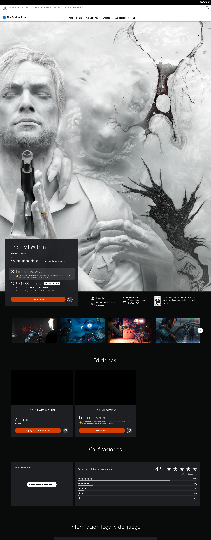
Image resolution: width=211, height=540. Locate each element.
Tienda (66, 7)
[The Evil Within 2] (34, 327)
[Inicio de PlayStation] (5, 7)
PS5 (19, 7)
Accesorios (45, 7)
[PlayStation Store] (15, 14)
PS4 (26, 7)
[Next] (200, 328)
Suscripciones (122, 15)
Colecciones (92, 15)
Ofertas (106, 15)
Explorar (137, 15)
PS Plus (34, 7)
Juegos (12, 7)
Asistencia (77, 7)
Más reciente (75, 15)
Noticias (57, 7)
